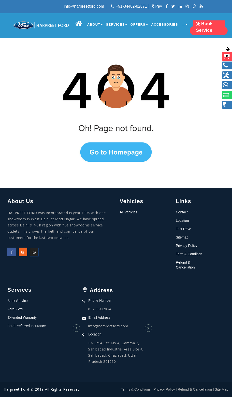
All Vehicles (128, 212)
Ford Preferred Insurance (26, 326)
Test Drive (183, 229)
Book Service (17, 301)
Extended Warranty (22, 317)
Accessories (164, 24)
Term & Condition (189, 254)
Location (182, 220)
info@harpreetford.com (84, 6)
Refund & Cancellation (195, 389)
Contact (182, 212)
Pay (157, 6)
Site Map (221, 389)
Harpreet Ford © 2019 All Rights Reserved (42, 389)
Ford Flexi (15, 309)
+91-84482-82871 (131, 6)
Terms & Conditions (136, 389)
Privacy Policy (186, 246)
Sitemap (182, 237)
